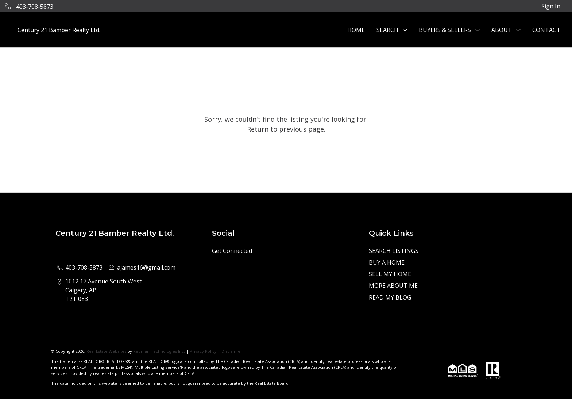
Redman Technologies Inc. (159, 351)
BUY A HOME (387, 262)
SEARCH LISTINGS (393, 251)
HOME (356, 30)
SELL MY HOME (390, 274)
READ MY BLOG (390, 297)
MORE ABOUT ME (393, 286)
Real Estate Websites (106, 351)
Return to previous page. (286, 129)
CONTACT (546, 30)
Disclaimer (231, 351)
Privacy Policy (203, 351)
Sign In (550, 6)
